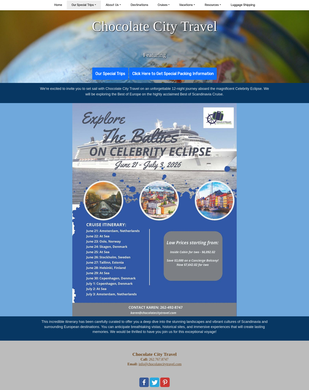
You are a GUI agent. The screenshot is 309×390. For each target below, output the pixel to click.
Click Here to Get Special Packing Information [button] (173, 73)
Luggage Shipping (243, 5)
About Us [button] (112, 5)
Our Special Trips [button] (83, 5)
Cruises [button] (163, 5)
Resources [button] (212, 5)
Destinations (139, 5)
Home (58, 5)
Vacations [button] (186, 5)
